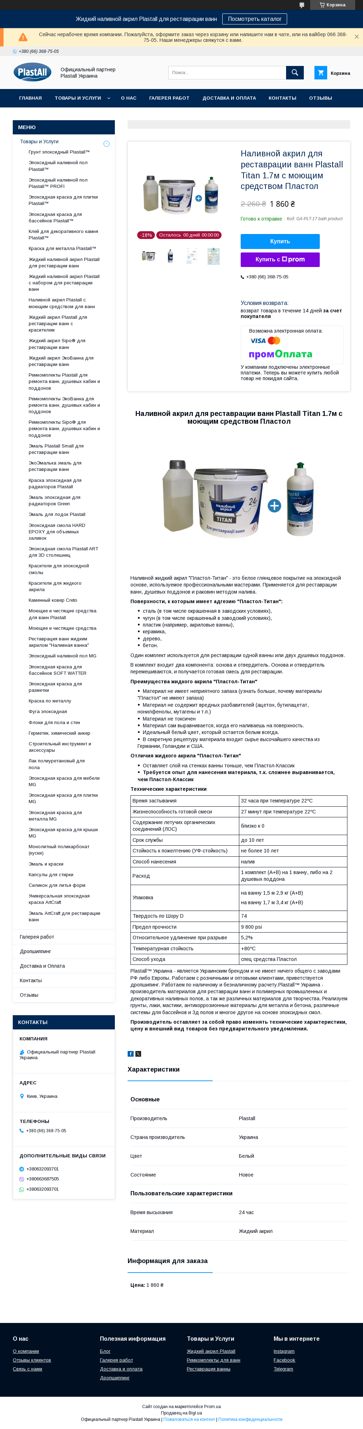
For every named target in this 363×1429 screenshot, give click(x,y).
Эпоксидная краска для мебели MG (64, 781)
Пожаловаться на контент (189, 1419)
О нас (128, 98)
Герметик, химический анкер (59, 733)
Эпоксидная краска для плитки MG (63, 798)
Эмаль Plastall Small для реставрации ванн (56, 449)
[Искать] (295, 72)
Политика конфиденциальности (250, 1419)
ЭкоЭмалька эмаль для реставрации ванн (55, 466)
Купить (280, 241)
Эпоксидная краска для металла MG (55, 816)
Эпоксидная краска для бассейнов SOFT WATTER (57, 670)
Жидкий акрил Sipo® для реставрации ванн (57, 344)
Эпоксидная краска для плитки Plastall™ (63, 200)
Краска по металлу (50, 701)
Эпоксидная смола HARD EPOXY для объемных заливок (57, 532)
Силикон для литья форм (57, 885)
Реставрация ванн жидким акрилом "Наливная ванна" (59, 642)
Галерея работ (169, 98)
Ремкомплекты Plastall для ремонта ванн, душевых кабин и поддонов (64, 381)
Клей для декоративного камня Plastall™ (63, 234)
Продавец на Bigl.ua (181, 1413)
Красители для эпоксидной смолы (59, 569)
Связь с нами (27, 1369)
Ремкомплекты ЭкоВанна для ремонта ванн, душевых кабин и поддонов (64, 405)
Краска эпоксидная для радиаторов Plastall (55, 483)
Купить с (280, 259)
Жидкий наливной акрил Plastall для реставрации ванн (64, 262)
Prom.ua (212, 1406)
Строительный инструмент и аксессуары (60, 747)
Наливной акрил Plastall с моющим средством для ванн (62, 303)
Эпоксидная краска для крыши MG (63, 833)
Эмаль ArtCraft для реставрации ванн (64, 916)
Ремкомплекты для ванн (213, 1360)
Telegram (283, 1369)
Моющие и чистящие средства (62, 628)
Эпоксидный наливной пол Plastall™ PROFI (58, 183)
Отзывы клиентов (32, 1360)
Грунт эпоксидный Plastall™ (59, 152)
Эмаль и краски (46, 864)
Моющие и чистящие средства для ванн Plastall (62, 614)
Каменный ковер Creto (53, 600)
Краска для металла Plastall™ (62, 248)
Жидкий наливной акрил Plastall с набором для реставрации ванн (64, 283)
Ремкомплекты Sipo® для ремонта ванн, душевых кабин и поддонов (64, 428)
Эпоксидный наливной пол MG (62, 655)
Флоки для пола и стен (54, 722)
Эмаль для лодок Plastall (57, 514)
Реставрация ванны (208, 1369)
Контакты (282, 98)
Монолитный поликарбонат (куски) (59, 850)
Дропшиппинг (39, 116)
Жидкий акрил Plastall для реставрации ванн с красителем (58, 324)
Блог (105, 1351)
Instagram (284, 1351)
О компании (26, 1351)
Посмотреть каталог (254, 19)
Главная (30, 98)
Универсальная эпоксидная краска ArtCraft (59, 899)
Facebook (284, 1360)
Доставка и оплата (121, 1369)
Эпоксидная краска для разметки (55, 687)
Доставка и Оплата (229, 98)
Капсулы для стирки (51, 874)
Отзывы (320, 98)
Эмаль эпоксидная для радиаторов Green (54, 500)
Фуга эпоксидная (48, 711)
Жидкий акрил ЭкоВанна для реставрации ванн (61, 361)
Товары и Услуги (78, 98)
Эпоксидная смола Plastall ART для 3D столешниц (63, 552)
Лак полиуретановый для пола (57, 764)
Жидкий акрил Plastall (211, 1351)
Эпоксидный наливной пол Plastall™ (58, 166)
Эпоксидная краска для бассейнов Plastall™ (55, 217)
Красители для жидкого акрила (55, 586)
